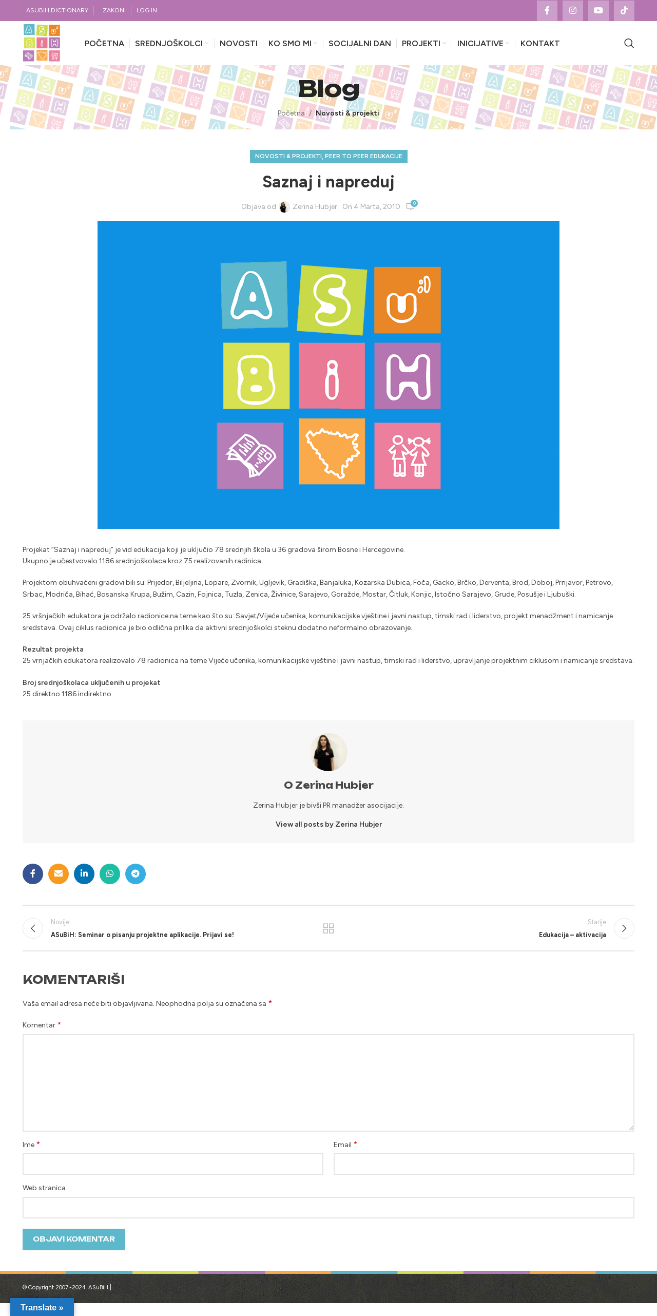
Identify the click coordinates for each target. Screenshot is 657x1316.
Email (345, 1157)
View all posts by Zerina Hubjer (329, 834)
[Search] (629, 48)
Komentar (42, 1037)
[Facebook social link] (547, 11)
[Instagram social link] (573, 11)
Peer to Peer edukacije (363, 165)
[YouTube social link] (598, 11)
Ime (31, 1157)
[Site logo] (46, 48)
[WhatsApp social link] (110, 883)
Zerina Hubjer (315, 216)
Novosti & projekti (347, 123)
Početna (291, 123)
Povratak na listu (329, 939)
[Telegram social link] (135, 883)
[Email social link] (58, 883)
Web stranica (44, 1200)
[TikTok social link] (624, 11)
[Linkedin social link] (84, 883)
